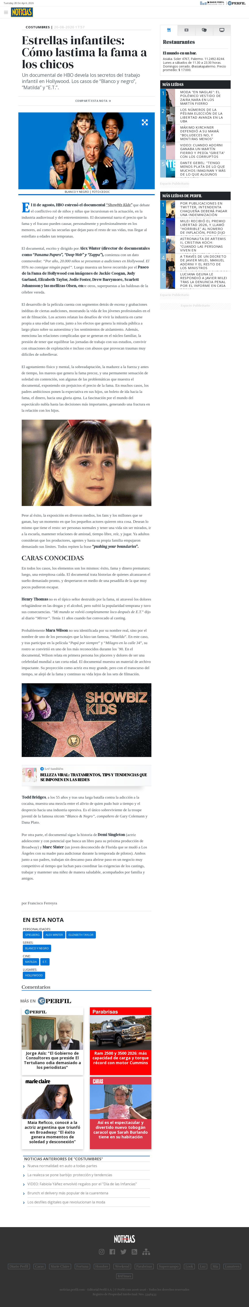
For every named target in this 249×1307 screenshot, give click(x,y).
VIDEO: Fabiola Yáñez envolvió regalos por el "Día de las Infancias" (82, 1184)
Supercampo (169, 1266)
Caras (39, 1266)
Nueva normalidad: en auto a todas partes (62, 1165)
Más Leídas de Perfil (182, 196)
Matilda (31, 962)
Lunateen (232, 1266)
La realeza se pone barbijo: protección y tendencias (69, 1174)
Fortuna (82, 1266)
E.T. (45, 962)
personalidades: (37, 929)
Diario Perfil (19, 1266)
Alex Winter (54, 935)
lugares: (30, 970)
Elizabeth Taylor (81, 935)
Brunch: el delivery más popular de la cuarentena (67, 1193)
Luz (203, 1266)
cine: (27, 956)
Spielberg (32, 935)
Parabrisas (144, 1266)
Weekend (122, 1266)
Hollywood (34, 975)
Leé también (54, 769)
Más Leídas (172, 84)
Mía (215, 1266)
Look (189, 1266)
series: (28, 943)
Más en (45, 1001)
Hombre (101, 1266)
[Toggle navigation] (7, 12)
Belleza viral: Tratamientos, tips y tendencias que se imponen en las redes (93, 777)
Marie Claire (60, 1266)
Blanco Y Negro (37, 948)
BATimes (124, 1276)
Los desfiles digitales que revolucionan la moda (66, 1202)
